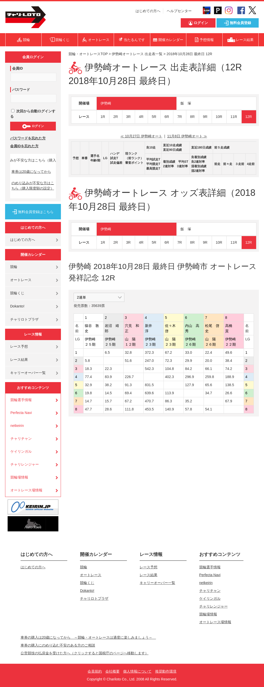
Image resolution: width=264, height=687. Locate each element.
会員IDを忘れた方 (24, 146)
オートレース (20, 280)
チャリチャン (21, 438)
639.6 (149, 393)
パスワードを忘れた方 (28, 138)
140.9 (169, 409)
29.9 (188, 361)
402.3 (169, 377)
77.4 (88, 377)
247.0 (149, 361)
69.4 (128, 393)
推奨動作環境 (165, 671)
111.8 (129, 409)
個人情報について (137, 671)
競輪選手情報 (21, 400)
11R (233, 117)
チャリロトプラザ (24, 319)
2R (115, 117)
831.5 (149, 385)
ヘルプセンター (179, 11)
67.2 (168, 352)
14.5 (108, 393)
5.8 (87, 361)
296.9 (189, 377)
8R (192, 117)
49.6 (228, 352)
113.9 (169, 393)
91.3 (128, 385)
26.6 (228, 393)
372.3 (149, 352)
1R (103, 117)
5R (154, 117)
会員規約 (95, 671)
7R (179, 117)
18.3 (88, 369)
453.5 (149, 409)
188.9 (229, 377)
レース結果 (19, 360)
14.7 (88, 401)
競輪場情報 (19, 477)
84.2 (188, 369)
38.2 (108, 385)
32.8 (128, 352)
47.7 (88, 409)
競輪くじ (17, 293)
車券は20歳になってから (31, 172)
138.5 (229, 385)
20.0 (208, 361)
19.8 (88, 393)
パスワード (21, 90)
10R (219, 117)
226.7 (129, 377)
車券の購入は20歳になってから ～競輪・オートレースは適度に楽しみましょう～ (88, 637)
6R (166, 117)
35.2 (188, 401)
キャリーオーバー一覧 (28, 373)
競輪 (13, 267)
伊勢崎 (106, 103)
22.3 (108, 369)
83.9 (108, 377)
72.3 (168, 361)
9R (205, 117)
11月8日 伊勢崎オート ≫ (187, 136)
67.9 (228, 401)
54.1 (208, 409)
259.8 (209, 377)
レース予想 (19, 346)
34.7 (208, 393)
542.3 (149, 369)
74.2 (228, 369)
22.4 (208, 352)
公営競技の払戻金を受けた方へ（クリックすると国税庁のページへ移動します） (84, 653)
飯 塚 (185, 103)
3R (128, 117)
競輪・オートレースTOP (88, 54)
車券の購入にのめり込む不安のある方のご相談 (58, 645)
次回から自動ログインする (32, 113)
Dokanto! (17, 306)
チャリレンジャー (24, 464)
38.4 (228, 361)
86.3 (168, 401)
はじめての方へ (148, 11)
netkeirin (17, 426)
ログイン (33, 126)
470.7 (149, 401)
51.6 (128, 361)
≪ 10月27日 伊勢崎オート (141, 136)
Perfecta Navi (21, 413)
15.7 (108, 401)
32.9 (88, 385)
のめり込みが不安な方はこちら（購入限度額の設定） (32, 185)
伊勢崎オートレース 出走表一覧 (137, 54)
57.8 (188, 409)
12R (248, 117)
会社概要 (112, 671)
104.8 (169, 369)
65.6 (208, 385)
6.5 (107, 352)
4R (141, 117)
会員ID (17, 68)
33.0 (188, 352)
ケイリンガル (21, 451)
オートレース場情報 (26, 490)
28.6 (108, 409)
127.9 (189, 385)
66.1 (208, 369)
